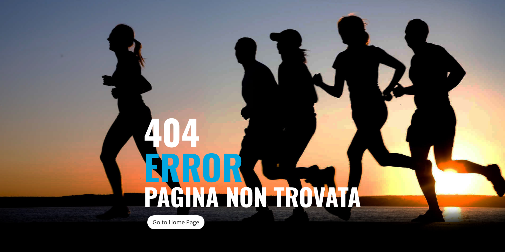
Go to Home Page (176, 222)
